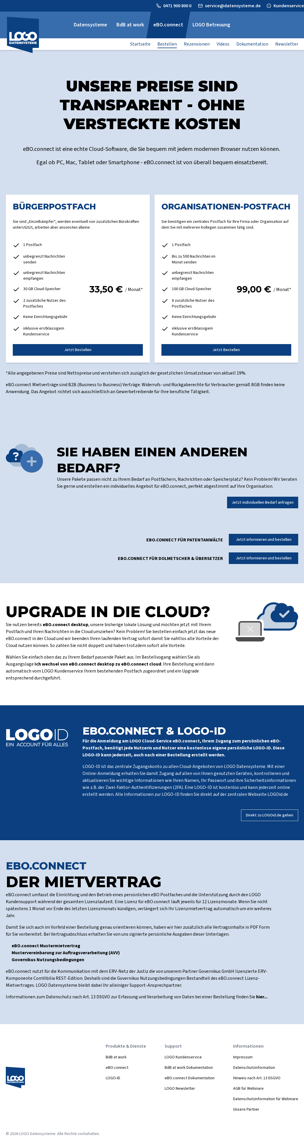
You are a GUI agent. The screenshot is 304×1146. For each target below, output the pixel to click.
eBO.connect (117, 1068)
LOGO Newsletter (180, 1088)
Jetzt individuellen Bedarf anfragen (263, 502)
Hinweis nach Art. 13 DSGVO (256, 1078)
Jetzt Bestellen (77, 350)
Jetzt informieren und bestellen (264, 540)
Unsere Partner (246, 1109)
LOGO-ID (113, 1078)
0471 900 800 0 (177, 6)
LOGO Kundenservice (183, 1057)
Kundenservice (289, 6)
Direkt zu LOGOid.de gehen (269, 815)
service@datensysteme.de (233, 6)
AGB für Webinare (248, 1088)
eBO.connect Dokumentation (190, 1078)
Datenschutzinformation (254, 1068)
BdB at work (116, 1057)
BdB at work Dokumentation (189, 1068)
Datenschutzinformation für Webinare (265, 1099)
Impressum (243, 1057)
